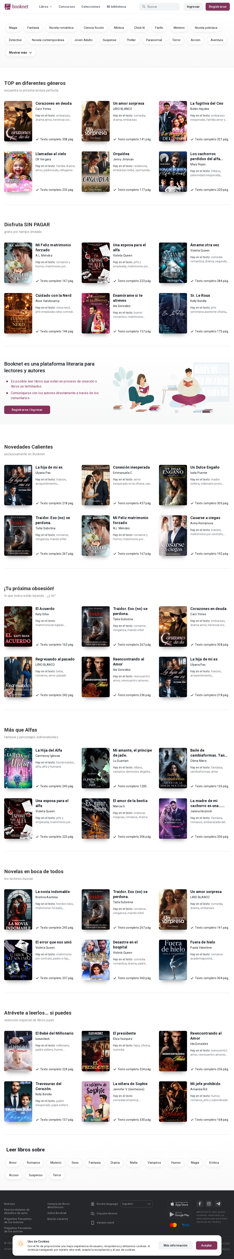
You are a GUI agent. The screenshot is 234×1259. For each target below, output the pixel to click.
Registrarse (217, 7)
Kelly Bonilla (198, 301)
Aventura (217, 40)
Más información (176, 1245)
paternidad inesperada (205, 175)
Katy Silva (42, 614)
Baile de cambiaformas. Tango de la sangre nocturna (209, 755)
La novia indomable (53, 891)
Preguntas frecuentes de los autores (18, 1229)
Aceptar (206, 1245)
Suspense (109, 40)
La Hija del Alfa (49, 750)
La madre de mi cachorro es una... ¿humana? (206, 806)
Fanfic (159, 28)
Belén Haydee (199, 109)
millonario (62, 1045)
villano (138, 767)
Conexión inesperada (131, 467)
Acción (195, 40)
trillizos (215, 171)
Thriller (131, 40)
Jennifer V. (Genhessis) (129, 1089)
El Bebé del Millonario (55, 1033)
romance (62, 535)
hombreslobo (65, 762)
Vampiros (154, 1163)
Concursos (67, 7)
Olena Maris (198, 760)
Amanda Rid (198, 1089)
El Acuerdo (45, 608)
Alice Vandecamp (48, 301)
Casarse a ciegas (205, 518)
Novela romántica (61, 28)
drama (117, 119)
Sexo (75, 1163)
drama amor (44, 119)
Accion (14, 1175)
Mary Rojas (198, 164)
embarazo (63, 115)
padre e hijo (60, 958)
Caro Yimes (43, 109)
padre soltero (44, 1049)
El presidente (124, 1033)
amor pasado (57, 675)
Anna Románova (201, 523)
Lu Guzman (120, 760)
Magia (13, 28)
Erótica (214, 1163)
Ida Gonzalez (122, 306)
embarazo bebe (123, 170)
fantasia (216, 767)
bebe (59, 671)
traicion (61, 479)
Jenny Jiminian (123, 159)
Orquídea (121, 154)
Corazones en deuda (54, 103)
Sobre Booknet (57, 1213)
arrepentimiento (46, 483)
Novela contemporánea (48, 40)
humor (215, 1096)
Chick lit (139, 28)
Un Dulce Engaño (205, 467)
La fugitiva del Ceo (206, 103)
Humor (176, 1163)
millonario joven (211, 483)
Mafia (133, 1163)
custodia (118, 1049)
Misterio (179, 28)
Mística (119, 28)
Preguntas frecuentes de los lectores (18, 1220)
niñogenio (66, 170)
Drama (115, 1163)
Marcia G (119, 806)
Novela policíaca (206, 28)
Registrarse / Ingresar (27, 409)
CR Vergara (43, 159)
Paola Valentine (201, 947)
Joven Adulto (83, 40)
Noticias (9, 1203)
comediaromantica (125, 1100)
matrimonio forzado (49, 908)
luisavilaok (43, 1038)
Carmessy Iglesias (48, 755)
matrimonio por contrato (206, 534)
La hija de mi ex (49, 467)
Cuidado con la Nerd (53, 295)
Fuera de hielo (202, 942)
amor (214, 771)
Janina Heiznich (201, 811)
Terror (176, 40)
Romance (33, 1163)
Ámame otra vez (204, 245)
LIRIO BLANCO (122, 109)
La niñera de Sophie (130, 1084)
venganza (42, 539)
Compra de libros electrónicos (58, 1205)
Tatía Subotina (46, 528)
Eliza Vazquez (122, 1038)
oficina (145, 1045)
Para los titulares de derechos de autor (16, 1211)
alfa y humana (51, 766)
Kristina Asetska (47, 897)
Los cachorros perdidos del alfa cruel (205, 159)
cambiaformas (200, 771)
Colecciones (90, 7)
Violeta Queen (122, 255)
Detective (15, 40)
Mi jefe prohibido (205, 1084)
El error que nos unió (54, 942)
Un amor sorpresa (128, 103)
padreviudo (51, 170)
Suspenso (36, 1175)
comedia (139, 115)
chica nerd (63, 307)
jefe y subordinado (215, 1100)
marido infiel (58, 539)
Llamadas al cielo (51, 154)
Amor (13, 1163)
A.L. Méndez (44, 255)
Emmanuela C (122, 472)
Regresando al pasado (55, 659)
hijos (137, 1045)
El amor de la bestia (130, 801)
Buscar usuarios (57, 1218)
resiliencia (140, 166)
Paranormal (154, 40)
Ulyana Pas (43, 472)
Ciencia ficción (94, 28)
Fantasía (33, 28)
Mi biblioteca (116, 7)
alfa (38, 766)
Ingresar (193, 7)
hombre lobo (64, 904)
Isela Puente (198, 472)
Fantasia (94, 1163)
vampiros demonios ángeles (131, 771)
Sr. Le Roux (200, 295)
